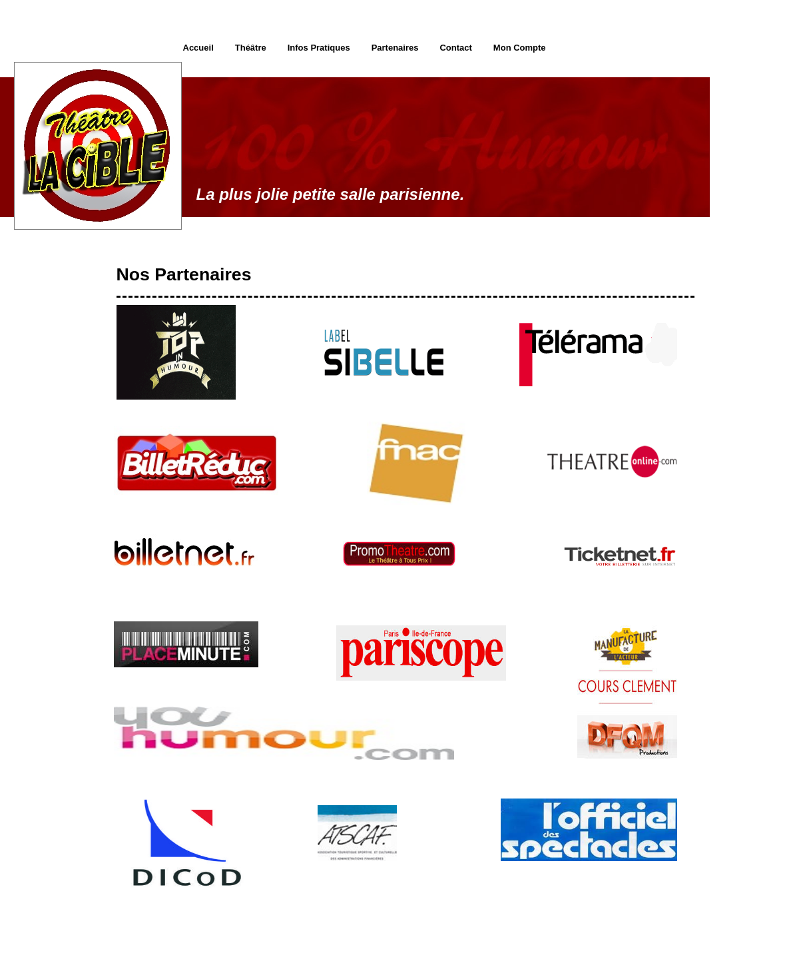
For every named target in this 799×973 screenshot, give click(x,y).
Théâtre (250, 48)
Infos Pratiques (319, 48)
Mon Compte (519, 48)
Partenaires (395, 48)
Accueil (198, 48)
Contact (455, 48)
